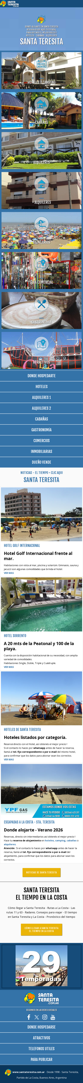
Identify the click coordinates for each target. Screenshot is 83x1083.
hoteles (49, 840)
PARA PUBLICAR (41, 1059)
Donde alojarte (19, 830)
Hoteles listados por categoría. (35, 737)
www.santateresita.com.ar (28, 1072)
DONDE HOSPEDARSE (41, 1027)
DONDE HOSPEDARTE (42, 376)
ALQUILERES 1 (41, 397)
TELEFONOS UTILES (41, 1048)
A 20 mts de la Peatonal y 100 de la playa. (39, 646)
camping (60, 840)
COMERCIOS (41, 440)
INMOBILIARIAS (41, 451)
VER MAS (9, 573)
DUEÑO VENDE (41, 462)
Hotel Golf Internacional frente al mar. (38, 555)
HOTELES (42, 386)
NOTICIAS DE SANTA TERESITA (41, 872)
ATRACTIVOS (41, 1038)
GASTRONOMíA (41, 430)
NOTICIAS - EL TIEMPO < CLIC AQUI (41, 473)
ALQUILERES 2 (41, 408)
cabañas (71, 840)
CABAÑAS (41, 419)
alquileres (10, 844)
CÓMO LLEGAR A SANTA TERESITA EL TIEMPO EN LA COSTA (41, 930)
